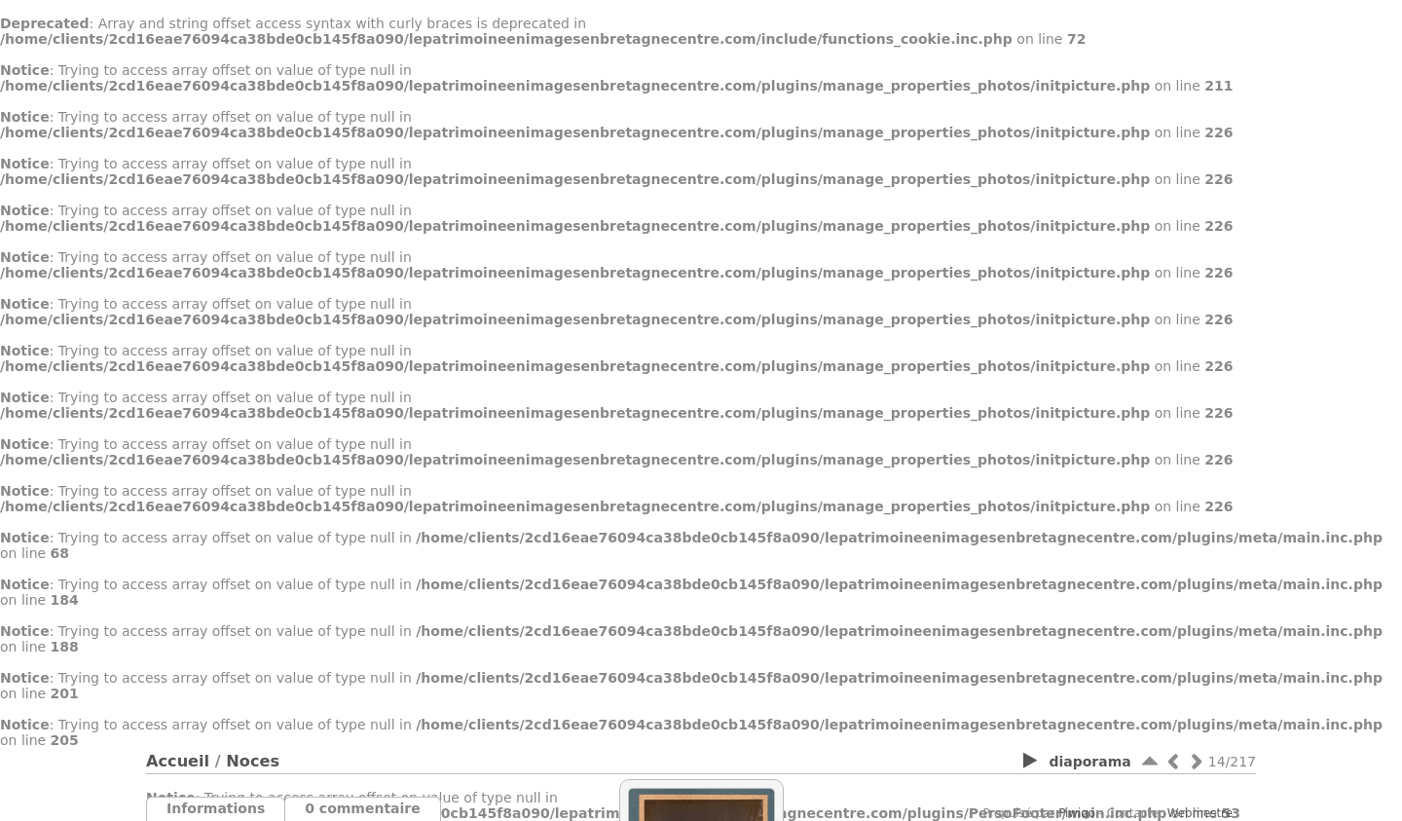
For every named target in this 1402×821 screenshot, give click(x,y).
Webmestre (1200, 813)
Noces (252, 761)
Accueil (177, 761)
